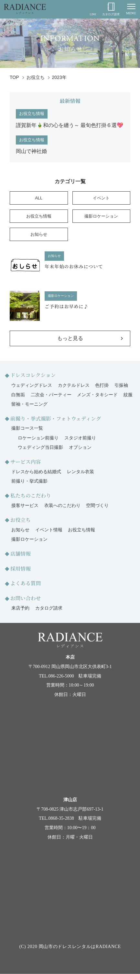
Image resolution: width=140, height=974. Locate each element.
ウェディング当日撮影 (40, 447)
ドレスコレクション (33, 375)
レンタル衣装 (80, 471)
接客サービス (24, 505)
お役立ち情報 (31, 113)
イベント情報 (48, 529)
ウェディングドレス (31, 385)
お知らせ (38, 234)
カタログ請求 (111, 9)
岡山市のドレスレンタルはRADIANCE (80, 946)
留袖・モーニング (29, 404)
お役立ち (20, 520)
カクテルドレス (74, 385)
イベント (101, 198)
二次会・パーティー (51, 394)
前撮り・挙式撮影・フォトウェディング (55, 418)
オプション (80, 447)
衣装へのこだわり (62, 505)
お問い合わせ (25, 598)
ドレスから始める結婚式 (36, 471)
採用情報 (20, 568)
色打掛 (102, 385)
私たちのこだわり (30, 495)
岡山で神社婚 (31, 151)
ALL (38, 198)
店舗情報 (20, 553)
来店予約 (20, 608)
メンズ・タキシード (97, 394)
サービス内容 (25, 461)
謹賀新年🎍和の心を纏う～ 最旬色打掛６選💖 (69, 125)
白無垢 (18, 394)
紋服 (128, 394)
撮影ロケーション (101, 216)
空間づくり (97, 505)
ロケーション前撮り (38, 438)
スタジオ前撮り (80, 438)
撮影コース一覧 (27, 428)
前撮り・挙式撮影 (29, 481)
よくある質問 (25, 583)
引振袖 (121, 385)
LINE (93, 9)
